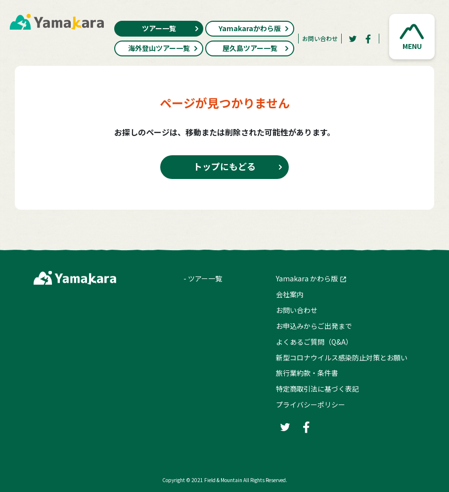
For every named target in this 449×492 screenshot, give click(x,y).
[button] (412, 36)
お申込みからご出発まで (314, 326)
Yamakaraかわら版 (254, 28)
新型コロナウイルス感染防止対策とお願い (341, 357)
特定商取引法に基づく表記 (317, 389)
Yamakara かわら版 (307, 278)
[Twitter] (352, 38)
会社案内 (290, 294)
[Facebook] (368, 38)
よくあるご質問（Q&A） (314, 342)
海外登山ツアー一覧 (163, 48)
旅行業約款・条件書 (307, 373)
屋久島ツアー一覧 (256, 48)
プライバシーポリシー (310, 404)
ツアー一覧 (171, 28)
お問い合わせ (320, 38)
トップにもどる (224, 166)
